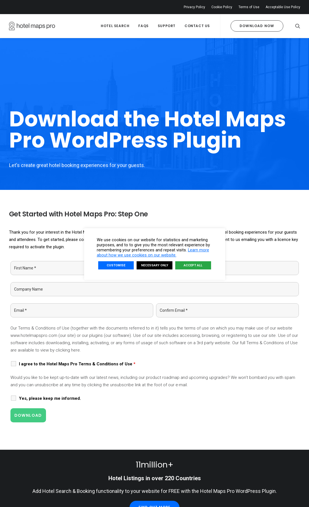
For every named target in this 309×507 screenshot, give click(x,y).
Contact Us (197, 25)
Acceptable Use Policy (283, 7)
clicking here (68, 300)
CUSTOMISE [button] (116, 265)
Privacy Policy (194, 7)
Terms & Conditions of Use (43, 277)
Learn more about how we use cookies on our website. (153, 252)
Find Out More (155, 457)
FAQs (143, 25)
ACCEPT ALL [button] (193, 265)
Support (167, 25)
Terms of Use (248, 7)
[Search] (297, 26)
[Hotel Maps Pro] (32, 26)
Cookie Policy (221, 7)
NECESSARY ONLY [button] (154, 265)
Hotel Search (115, 25)
